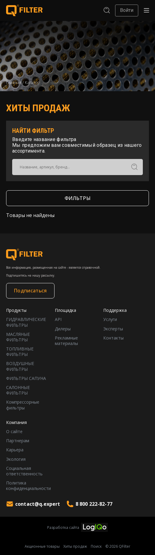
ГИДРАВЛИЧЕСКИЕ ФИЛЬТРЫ (26, 322)
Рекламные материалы (66, 340)
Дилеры (63, 329)
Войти (126, 10)
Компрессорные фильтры (22, 404)
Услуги (110, 319)
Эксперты (113, 329)
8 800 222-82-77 (89, 504)
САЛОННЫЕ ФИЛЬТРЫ (18, 390)
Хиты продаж (75, 546)
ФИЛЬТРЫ (77, 198)
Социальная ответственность (24, 471)
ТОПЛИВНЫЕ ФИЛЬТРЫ (19, 351)
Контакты (113, 338)
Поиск (96, 546)
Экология (16, 459)
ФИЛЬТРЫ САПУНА (26, 378)
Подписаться (30, 290)
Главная (13, 82)
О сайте (14, 431)
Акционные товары (42, 546)
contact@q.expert (33, 504)
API (58, 319)
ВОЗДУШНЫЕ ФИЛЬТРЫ (20, 366)
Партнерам (17, 440)
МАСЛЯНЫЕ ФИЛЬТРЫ (18, 337)
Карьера (14, 450)
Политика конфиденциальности (28, 485)
